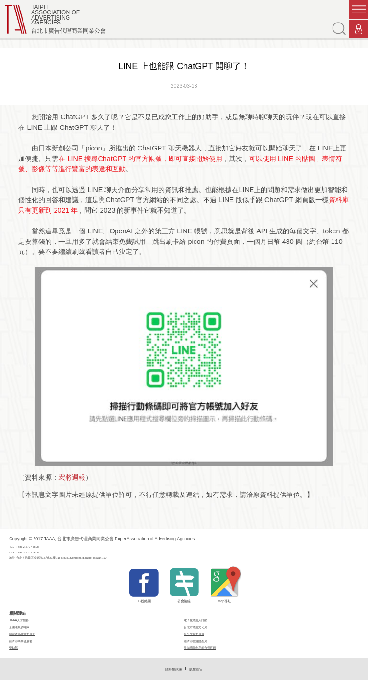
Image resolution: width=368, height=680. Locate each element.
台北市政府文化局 (195, 627)
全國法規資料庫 (19, 627)
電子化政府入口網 (195, 620)
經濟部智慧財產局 (195, 641)
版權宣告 (196, 669)
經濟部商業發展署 (20, 641)
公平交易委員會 (194, 633)
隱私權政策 (173, 669)
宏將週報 (71, 477)
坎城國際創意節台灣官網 (200, 647)
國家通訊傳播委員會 (22, 633)
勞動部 (13, 647)
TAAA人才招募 (18, 620)
